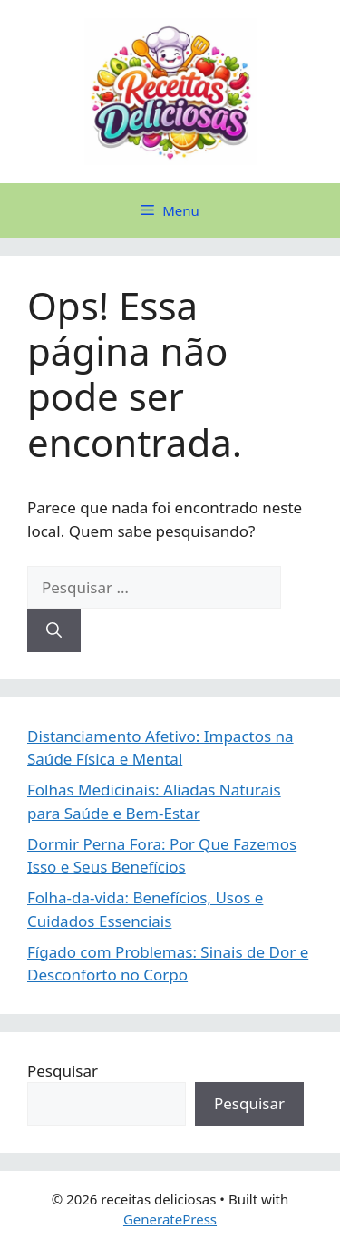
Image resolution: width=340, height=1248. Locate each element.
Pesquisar (62, 1070)
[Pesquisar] (54, 630)
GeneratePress (170, 1219)
